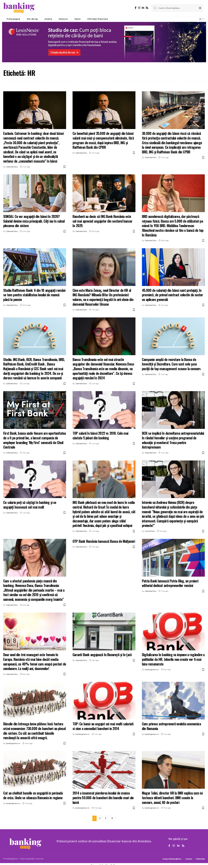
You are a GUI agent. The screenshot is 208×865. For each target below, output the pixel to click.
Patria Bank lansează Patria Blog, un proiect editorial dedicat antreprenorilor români (170, 583)
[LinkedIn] (143, 8)
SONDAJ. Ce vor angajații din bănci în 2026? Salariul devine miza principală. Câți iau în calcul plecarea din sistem (33, 221)
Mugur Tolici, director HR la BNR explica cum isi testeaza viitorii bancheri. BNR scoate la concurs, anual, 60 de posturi (172, 797)
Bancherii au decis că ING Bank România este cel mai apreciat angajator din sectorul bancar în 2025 (102, 221)
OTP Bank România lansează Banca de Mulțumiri (104, 541)
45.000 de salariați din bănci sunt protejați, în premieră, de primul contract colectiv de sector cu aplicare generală (172, 295)
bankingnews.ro (152, 669)
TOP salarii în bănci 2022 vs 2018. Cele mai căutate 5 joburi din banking (100, 435)
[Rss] (147, 8)
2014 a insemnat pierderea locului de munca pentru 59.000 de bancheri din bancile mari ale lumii (103, 797)
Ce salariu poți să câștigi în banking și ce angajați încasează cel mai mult (29, 505)
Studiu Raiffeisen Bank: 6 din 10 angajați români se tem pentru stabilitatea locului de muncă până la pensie (34, 295)
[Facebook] (135, 8)
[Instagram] (139, 8)
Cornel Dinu (150, 531)
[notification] (193, 19)
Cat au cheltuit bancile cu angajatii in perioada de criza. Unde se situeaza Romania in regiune (33, 795)
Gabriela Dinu (12, 167)
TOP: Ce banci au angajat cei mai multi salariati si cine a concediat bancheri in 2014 (103, 726)
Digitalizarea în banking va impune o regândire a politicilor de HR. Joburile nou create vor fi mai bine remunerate (173, 659)
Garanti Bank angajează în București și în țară (102, 654)
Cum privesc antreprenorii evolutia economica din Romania (171, 726)
